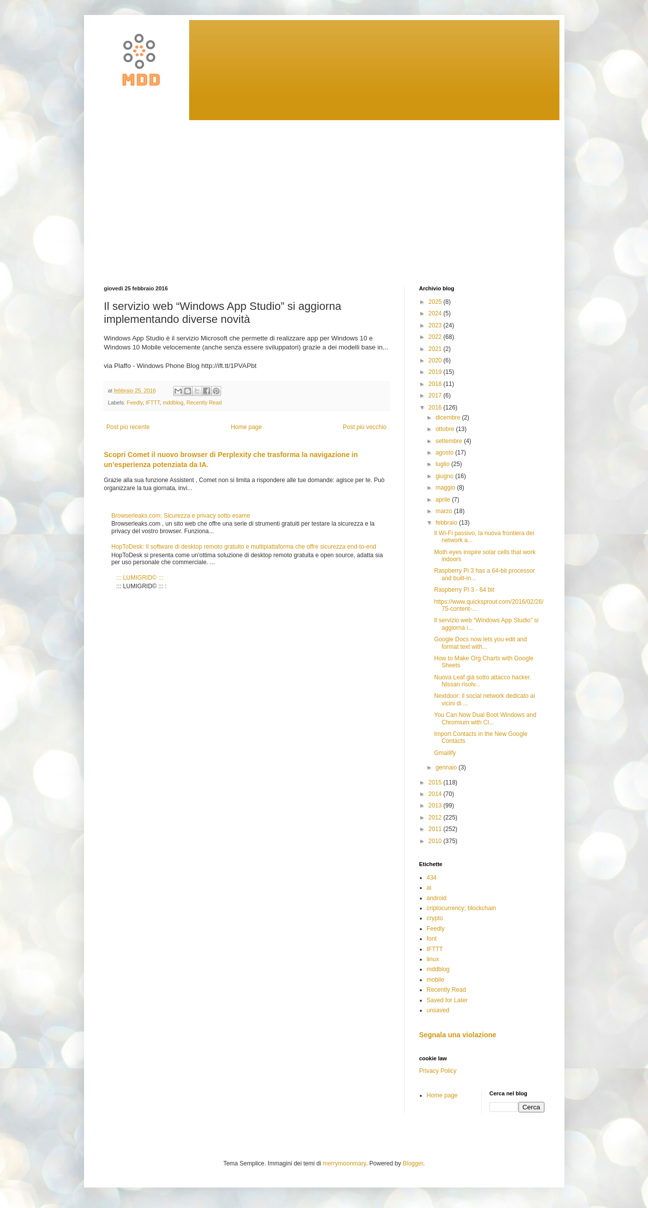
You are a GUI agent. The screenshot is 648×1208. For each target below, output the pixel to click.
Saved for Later (447, 1000)
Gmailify (444, 752)
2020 (435, 360)
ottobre (445, 429)
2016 (435, 407)
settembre (449, 441)
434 (432, 877)
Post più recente (128, 427)
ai (429, 887)
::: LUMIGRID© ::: (139, 577)
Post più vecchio (364, 427)
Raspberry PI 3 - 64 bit (464, 589)
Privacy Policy (438, 1070)
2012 (435, 817)
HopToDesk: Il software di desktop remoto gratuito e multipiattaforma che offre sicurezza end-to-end (244, 546)
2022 (435, 336)
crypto (435, 918)
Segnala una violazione (457, 1035)
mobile (435, 979)
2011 (435, 829)
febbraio (447, 522)
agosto (445, 452)
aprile (443, 499)
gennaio (446, 767)
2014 (435, 793)
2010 (435, 841)
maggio (446, 487)
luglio (443, 464)
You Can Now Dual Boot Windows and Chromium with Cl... (485, 718)
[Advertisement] (324, 195)
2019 (435, 371)
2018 (435, 383)
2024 (435, 313)
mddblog (173, 402)
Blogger (413, 1163)
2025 (435, 301)
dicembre (448, 417)
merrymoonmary (344, 1163)
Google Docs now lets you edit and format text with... (480, 643)
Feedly (135, 402)
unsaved (438, 1010)
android (437, 898)
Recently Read (204, 402)
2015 (435, 782)
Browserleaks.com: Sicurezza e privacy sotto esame (181, 515)
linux (433, 959)
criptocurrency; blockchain (461, 908)
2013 (435, 805)
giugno (445, 476)
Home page (246, 427)
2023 (435, 325)
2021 (435, 348)
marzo (444, 511)
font (432, 938)
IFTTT (153, 402)
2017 (435, 395)
